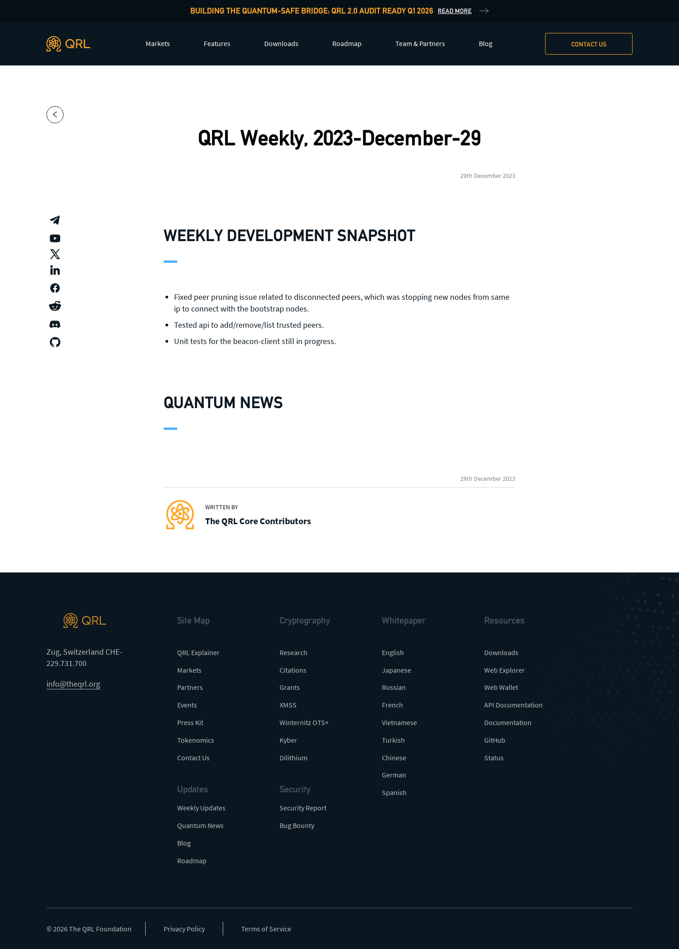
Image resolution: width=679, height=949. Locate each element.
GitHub (494, 739)
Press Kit (190, 722)
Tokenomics (195, 739)
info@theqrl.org (73, 684)
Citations (293, 670)
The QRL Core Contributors (258, 520)
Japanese (396, 670)
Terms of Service (266, 928)
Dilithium (293, 757)
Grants (290, 687)
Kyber (288, 739)
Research (293, 652)
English (393, 652)
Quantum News (200, 825)
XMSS (288, 704)
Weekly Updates (201, 807)
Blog (485, 43)
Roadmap (347, 43)
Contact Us (193, 757)
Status (494, 757)
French (392, 704)
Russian (394, 687)
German (394, 774)
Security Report (303, 807)
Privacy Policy (184, 928)
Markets (158, 43)
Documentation (508, 722)
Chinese (394, 757)
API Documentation (513, 704)
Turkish (393, 739)
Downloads (281, 43)
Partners (190, 687)
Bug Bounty (297, 825)
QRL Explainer (198, 652)
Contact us (588, 44)
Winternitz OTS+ (304, 722)
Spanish (394, 792)
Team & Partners (420, 43)
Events (187, 704)
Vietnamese (399, 722)
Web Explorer (504, 670)
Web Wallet (501, 687)
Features (217, 43)
